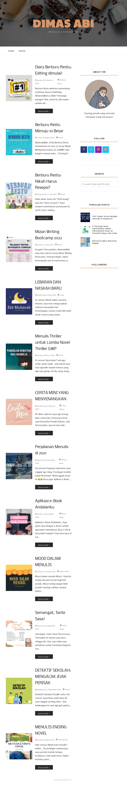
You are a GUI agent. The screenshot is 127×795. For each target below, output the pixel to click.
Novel (60, 136)
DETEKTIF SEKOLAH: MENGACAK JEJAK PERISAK (52, 663)
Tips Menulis (63, 725)
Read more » (44, 111)
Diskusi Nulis (64, 559)
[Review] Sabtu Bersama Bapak (104, 242)
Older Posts (62, 765)
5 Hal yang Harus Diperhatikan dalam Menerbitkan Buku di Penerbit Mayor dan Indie (104, 229)
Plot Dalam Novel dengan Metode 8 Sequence (104, 217)
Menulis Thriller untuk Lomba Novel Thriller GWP (51, 333)
